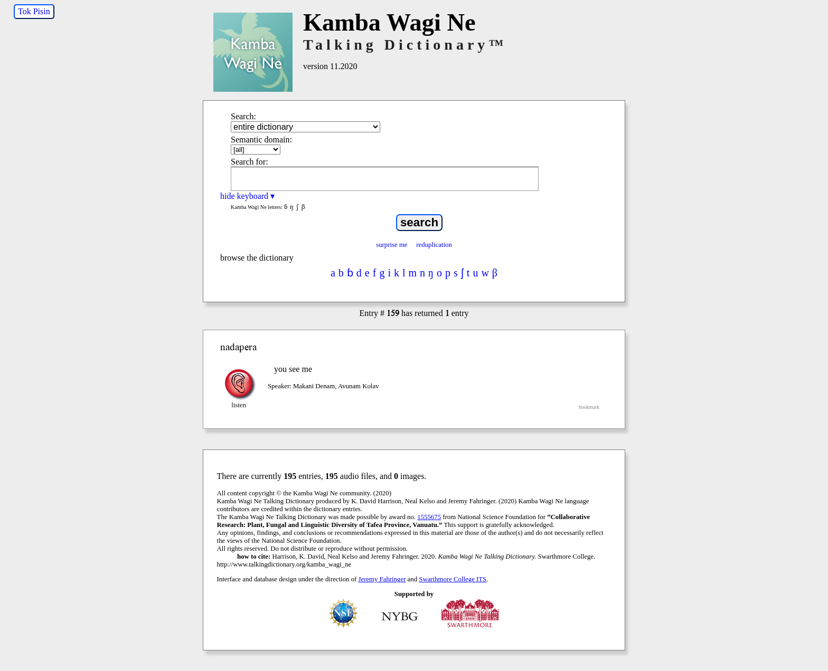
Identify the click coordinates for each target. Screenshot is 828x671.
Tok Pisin (34, 11)
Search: (243, 116)
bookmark (589, 407)
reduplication (434, 244)
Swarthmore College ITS (452, 579)
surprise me (391, 244)
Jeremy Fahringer (382, 579)
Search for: (249, 161)
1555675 (429, 517)
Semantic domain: (261, 139)
